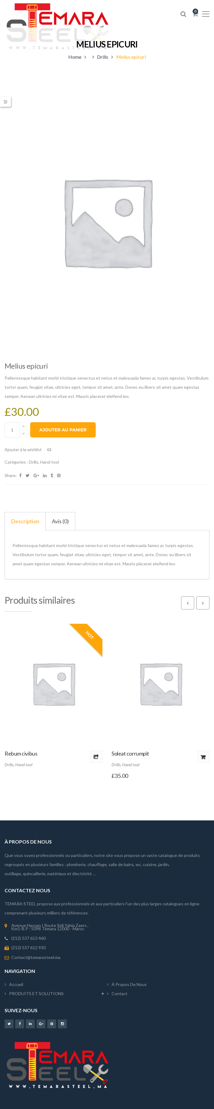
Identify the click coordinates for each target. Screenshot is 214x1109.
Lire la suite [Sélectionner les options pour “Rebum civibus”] (96, 757)
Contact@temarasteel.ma (35, 957)
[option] (107, 221)
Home (74, 57)
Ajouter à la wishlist (23, 449)
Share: (11, 475)
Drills (102, 57)
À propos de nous (129, 984)
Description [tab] (25, 521)
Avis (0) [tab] (60, 521)
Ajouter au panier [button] (203, 757)
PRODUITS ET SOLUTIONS (36, 993)
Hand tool (49, 462)
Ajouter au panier (63, 430)
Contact (119, 993)
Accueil (16, 984)
